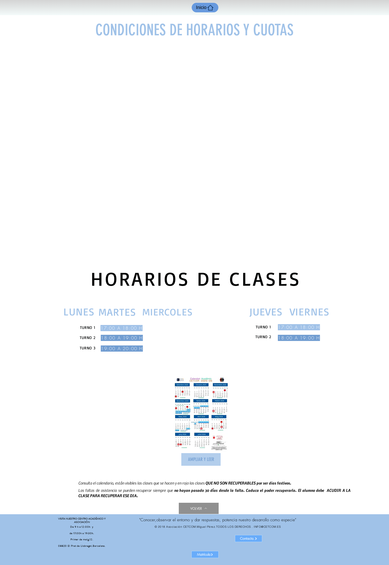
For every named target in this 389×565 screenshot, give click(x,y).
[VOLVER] (199, 508)
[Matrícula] (205, 554)
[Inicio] (205, 7)
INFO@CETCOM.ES (267, 527)
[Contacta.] (248, 538)
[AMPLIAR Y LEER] (201, 459)
